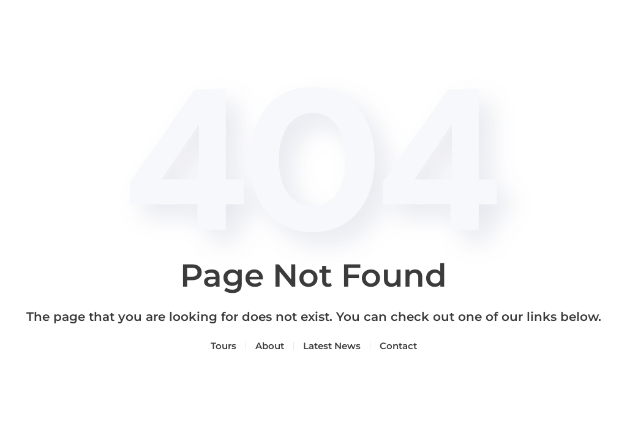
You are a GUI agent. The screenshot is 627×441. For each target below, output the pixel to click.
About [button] (269, 346)
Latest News (332, 346)
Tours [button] (223, 346)
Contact (398, 346)
